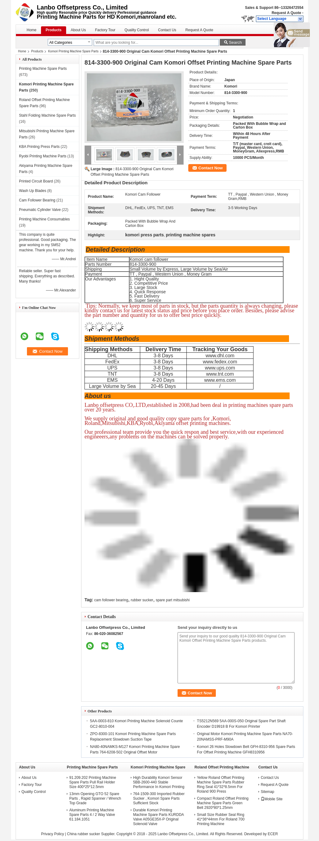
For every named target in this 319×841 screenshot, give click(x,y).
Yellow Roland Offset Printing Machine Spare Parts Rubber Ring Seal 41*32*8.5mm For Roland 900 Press (220, 784)
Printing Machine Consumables (44, 219)
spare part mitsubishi (173, 600)
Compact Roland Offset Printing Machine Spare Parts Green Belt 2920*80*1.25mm (223, 803)
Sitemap (267, 792)
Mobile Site (272, 799)
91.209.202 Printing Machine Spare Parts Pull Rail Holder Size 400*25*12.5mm (92, 782)
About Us (78, 30)
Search (235, 42)
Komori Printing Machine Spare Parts (73, 51)
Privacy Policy (52, 834)
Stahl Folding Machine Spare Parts (47, 115)
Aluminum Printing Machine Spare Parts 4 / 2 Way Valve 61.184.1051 (92, 814)
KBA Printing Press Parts (39, 147)
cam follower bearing (111, 600)
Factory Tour (105, 30)
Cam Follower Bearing (37, 200)
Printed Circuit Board (36, 181)
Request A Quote (286, 13)
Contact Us (167, 30)
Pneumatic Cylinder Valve (40, 210)
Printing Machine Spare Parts (43, 68)
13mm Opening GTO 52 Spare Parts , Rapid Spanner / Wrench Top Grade (95, 798)
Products (54, 30)
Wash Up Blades (32, 191)
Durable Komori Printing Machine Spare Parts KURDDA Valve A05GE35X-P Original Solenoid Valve (158, 817)
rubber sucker (142, 600)
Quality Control (137, 30)
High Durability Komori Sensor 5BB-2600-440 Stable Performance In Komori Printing (158, 782)
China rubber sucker (83, 834)
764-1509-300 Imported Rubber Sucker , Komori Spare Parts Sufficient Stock (159, 798)
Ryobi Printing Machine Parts (42, 156)
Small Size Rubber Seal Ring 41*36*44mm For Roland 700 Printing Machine (220, 819)
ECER (273, 834)
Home (31, 30)
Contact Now (210, 168)
